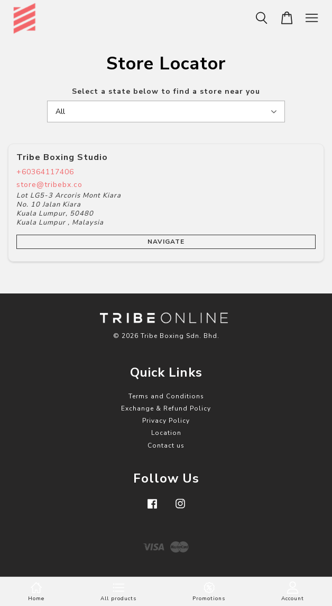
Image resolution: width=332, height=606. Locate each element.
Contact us (166, 445)
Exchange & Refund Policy (166, 408)
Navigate (166, 241)
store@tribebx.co (49, 185)
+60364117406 (45, 172)
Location (166, 433)
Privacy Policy (166, 420)
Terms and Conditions (166, 396)
